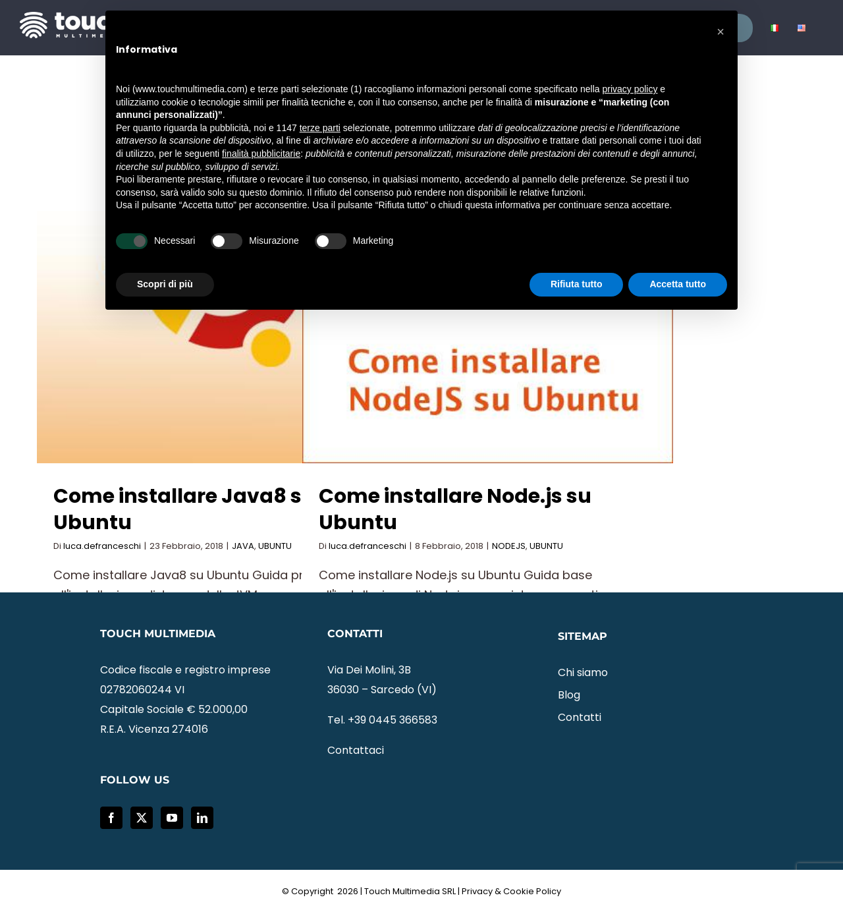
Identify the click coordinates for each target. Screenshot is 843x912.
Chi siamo (583, 672)
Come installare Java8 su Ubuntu (184, 509)
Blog (569, 694)
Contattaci (355, 750)
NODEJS (509, 546)
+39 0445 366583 (392, 719)
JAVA (243, 546)
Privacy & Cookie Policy (511, 891)
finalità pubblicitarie (261, 153)
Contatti (579, 717)
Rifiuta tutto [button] (577, 284)
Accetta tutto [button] (677, 284)
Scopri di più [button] (165, 284)
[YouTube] (172, 818)
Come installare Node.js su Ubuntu (455, 509)
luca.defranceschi (102, 546)
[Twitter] (141, 818)
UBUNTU (275, 546)
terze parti (320, 128)
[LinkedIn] (202, 818)
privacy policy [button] (629, 89)
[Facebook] (111, 818)
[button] (720, 31)
